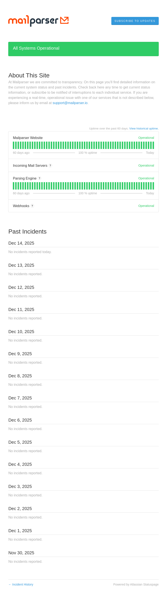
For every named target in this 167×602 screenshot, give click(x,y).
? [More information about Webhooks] (32, 206)
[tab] (13, 145)
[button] (135, 21)
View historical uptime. (144, 128)
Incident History (20, 584)
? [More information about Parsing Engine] (39, 178)
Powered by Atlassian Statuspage (136, 584)
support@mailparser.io (70, 103)
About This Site (28, 75)
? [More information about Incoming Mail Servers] (50, 165)
